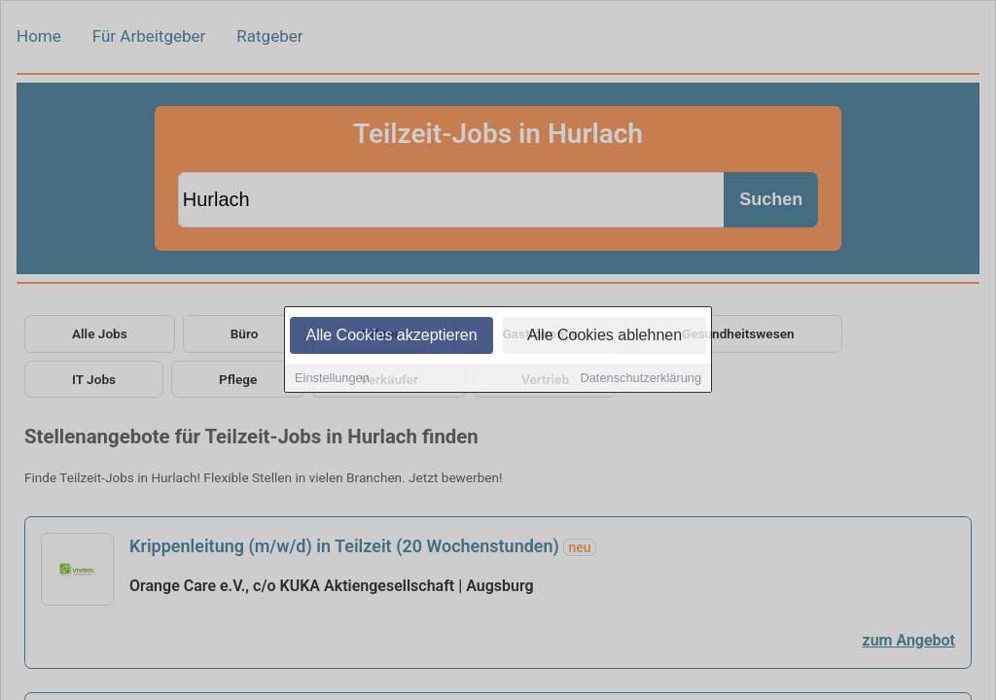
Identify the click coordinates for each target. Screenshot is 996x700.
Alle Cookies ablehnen (604, 337)
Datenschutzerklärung (641, 379)
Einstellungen (332, 379)
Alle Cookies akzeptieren (391, 337)
